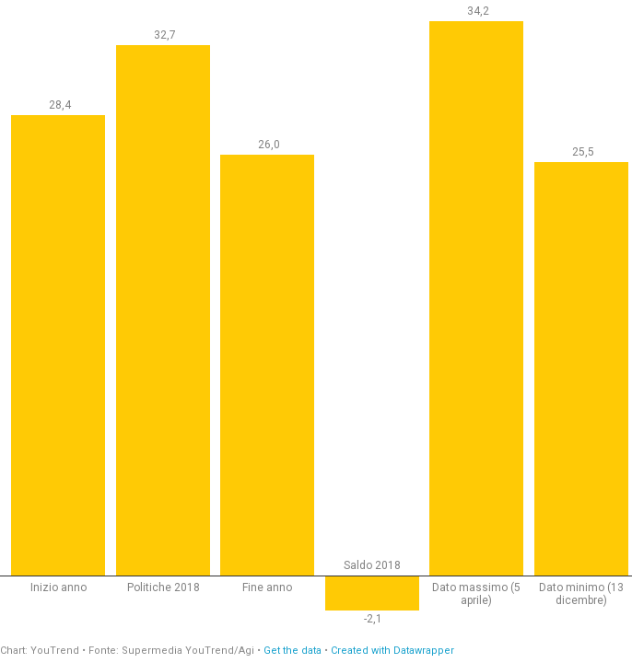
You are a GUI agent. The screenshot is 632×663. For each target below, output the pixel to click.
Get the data (292, 651)
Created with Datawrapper (392, 651)
